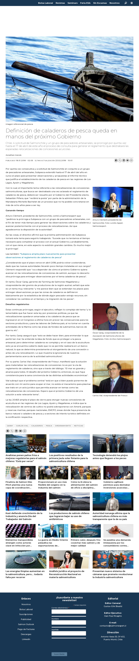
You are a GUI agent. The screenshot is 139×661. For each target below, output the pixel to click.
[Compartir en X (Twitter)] (120, 160)
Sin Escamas (100, 3)
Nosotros (115, 3)
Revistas (60, 3)
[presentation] (70, 644)
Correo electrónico (60, 608)
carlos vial (22, 426)
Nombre (55, 619)
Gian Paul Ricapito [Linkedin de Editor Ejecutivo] (113, 616)
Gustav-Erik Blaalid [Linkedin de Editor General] (113, 606)
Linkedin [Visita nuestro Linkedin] (26, 639)
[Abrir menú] (131, 3)
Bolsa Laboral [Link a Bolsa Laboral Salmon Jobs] (26, 609)
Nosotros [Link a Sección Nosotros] (26, 604)
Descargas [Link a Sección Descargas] (26, 634)
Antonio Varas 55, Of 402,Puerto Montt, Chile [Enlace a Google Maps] (113, 638)
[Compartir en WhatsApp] (131, 160)
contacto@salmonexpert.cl (113, 626)
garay (10, 426)
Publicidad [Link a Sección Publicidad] (26, 619)
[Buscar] (126, 3)
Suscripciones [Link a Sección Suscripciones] (26, 614)
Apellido (55, 630)
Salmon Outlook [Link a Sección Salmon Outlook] (26, 624)
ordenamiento (63, 426)
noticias (78, 426)
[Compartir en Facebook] (116, 160)
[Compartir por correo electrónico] (127, 160)
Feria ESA (85, 3)
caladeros (37, 426)
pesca (49, 426)
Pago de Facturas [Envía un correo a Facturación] (26, 629)
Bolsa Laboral (45, 3)
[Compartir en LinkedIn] (123, 160)
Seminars (73, 3)
